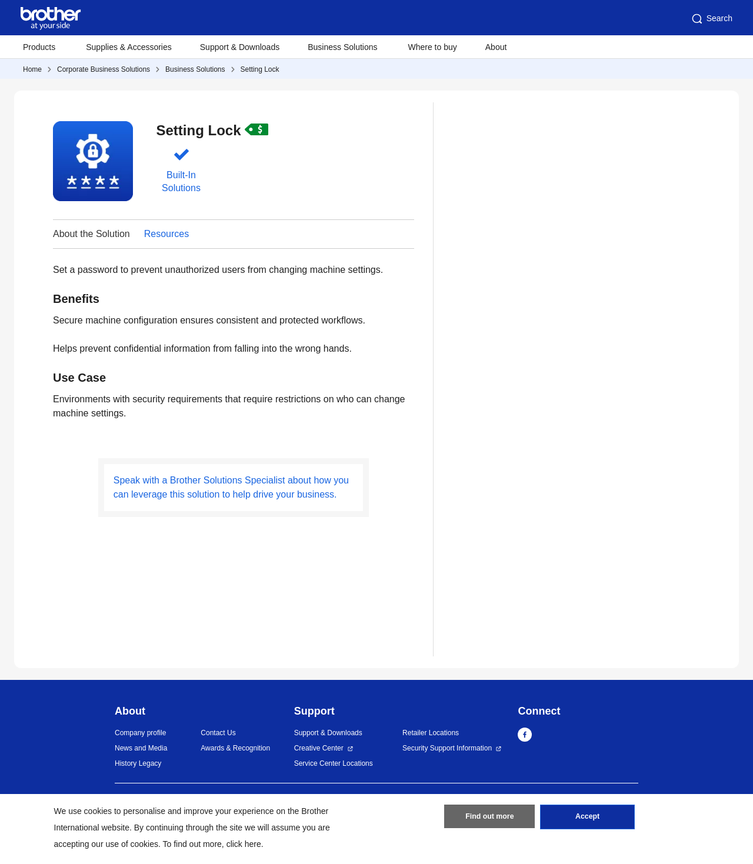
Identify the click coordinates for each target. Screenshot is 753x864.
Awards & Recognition (235, 748)
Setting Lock (260, 69)
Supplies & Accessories (129, 47)
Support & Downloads (239, 47)
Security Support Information (447, 748)
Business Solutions (195, 69)
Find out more (489, 819)
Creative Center (319, 748)
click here (243, 844)
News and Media (141, 748)
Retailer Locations (430, 733)
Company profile (140, 733)
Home (32, 69)
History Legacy (138, 763)
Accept (587, 819)
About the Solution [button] (91, 234)
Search (711, 19)
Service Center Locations (333, 763)
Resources (166, 234)
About (496, 47)
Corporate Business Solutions (103, 69)
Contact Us (218, 733)
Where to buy (432, 47)
